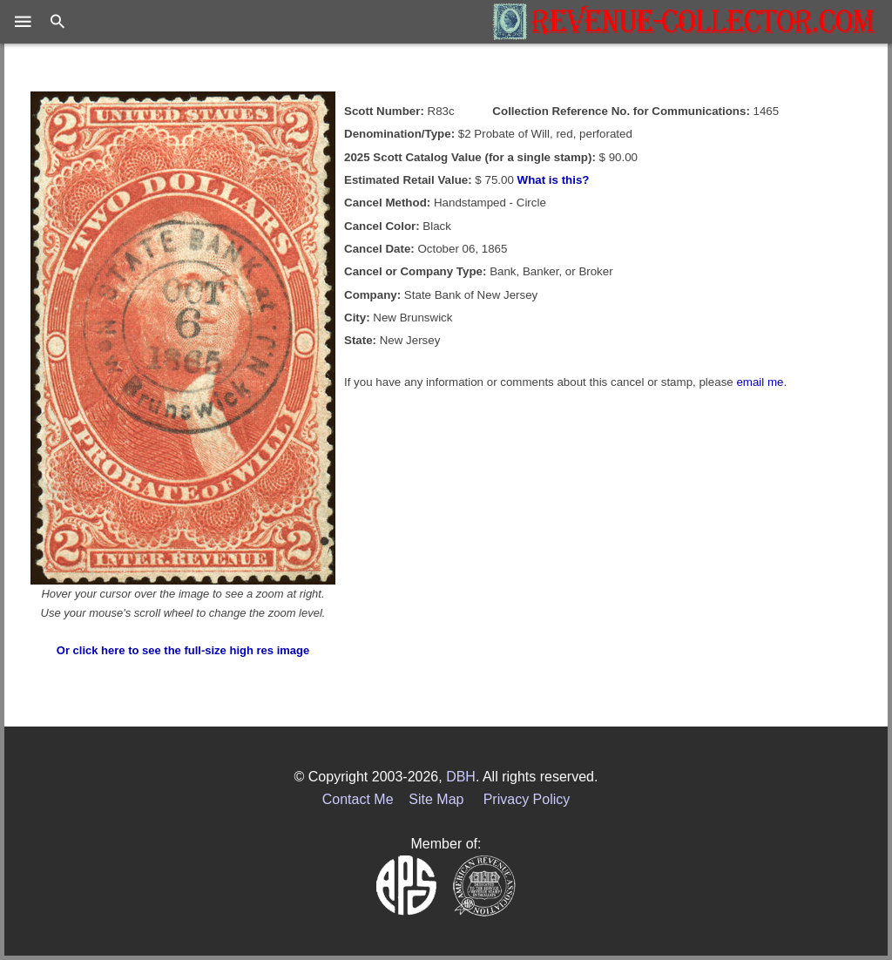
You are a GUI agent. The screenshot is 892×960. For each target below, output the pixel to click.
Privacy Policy (527, 799)
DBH (461, 776)
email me (759, 382)
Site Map (436, 799)
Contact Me (358, 799)
